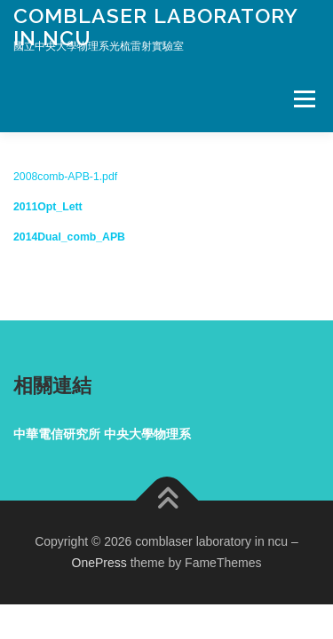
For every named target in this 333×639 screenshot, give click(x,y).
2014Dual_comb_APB (69, 237)
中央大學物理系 (147, 434)
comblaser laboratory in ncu (155, 26)
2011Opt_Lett (48, 207)
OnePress (99, 563)
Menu (302, 98)
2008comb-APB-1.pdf (65, 176)
